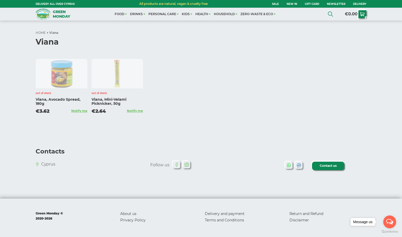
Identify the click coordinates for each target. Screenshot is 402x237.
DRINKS (136, 14)
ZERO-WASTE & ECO (256, 14)
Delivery (359, 4)
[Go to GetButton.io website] (389, 231)
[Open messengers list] (389, 221)
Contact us (328, 166)
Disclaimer (299, 220)
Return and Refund (306, 213)
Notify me (79, 111)
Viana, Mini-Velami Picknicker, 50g (109, 101)
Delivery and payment (225, 213)
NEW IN (292, 4)
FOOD (119, 14)
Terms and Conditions (224, 220)
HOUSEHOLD (224, 14)
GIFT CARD (312, 4)
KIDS (186, 14)
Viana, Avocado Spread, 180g (58, 101)
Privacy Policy (133, 220)
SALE (275, 4)
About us (128, 213)
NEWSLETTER (336, 4)
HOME (41, 33)
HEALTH (201, 14)
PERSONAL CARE (162, 14)
